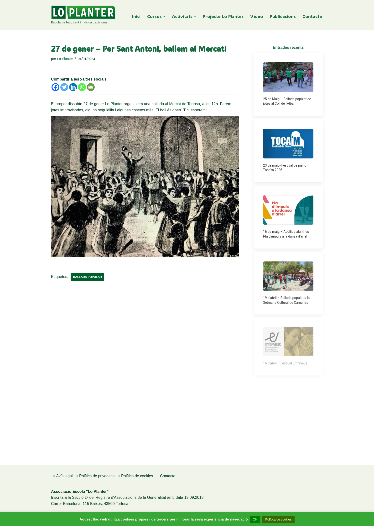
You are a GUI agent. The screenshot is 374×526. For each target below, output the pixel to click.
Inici (136, 16)
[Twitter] (64, 87)
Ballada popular (87, 277)
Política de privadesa (95, 476)
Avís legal (62, 476)
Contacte (312, 16)
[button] (164, 16)
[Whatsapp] (82, 87)
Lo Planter (65, 59)
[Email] (91, 87)
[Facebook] (55, 87)
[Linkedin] (73, 87)
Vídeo (256, 16)
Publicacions (283, 16)
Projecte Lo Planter (223, 16)
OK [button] (255, 519)
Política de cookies (135, 476)
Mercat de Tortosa (184, 104)
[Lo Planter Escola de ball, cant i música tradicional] (83, 15)
